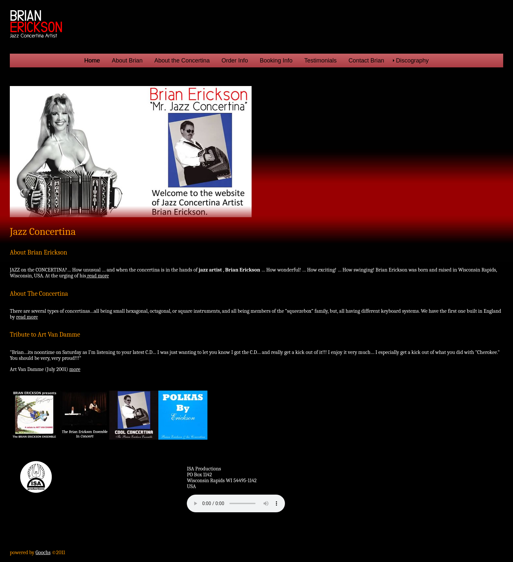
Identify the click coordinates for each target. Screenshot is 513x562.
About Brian (127, 60)
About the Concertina (182, 60)
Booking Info (276, 60)
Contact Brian (366, 60)
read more (97, 276)
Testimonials (320, 60)
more (74, 369)
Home (92, 60)
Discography (412, 60)
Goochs (43, 552)
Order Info (234, 60)
